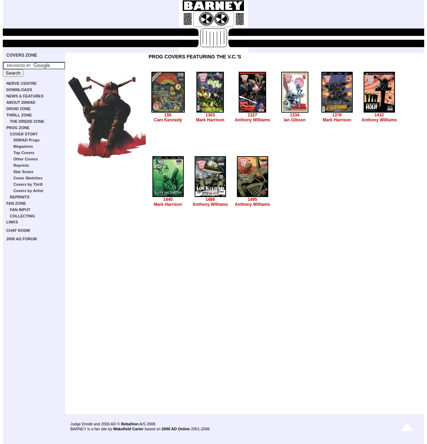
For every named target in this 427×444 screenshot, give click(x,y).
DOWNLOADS (19, 90)
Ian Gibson (295, 120)
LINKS (12, 222)
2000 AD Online (176, 429)
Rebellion (130, 424)
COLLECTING (22, 216)
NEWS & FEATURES (25, 96)
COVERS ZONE (21, 55)
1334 (295, 115)
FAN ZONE (16, 203)
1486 (210, 199)
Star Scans (23, 172)
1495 (252, 199)
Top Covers (23, 153)
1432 (379, 115)
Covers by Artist (28, 191)
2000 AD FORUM (21, 239)
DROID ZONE (18, 109)
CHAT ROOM (18, 230)
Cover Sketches (28, 178)
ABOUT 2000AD (21, 102)
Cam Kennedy (168, 120)
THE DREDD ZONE (27, 121)
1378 (337, 115)
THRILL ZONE (19, 115)
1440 (168, 199)
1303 (210, 115)
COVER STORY (24, 134)
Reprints (21, 165)
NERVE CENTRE (21, 83)
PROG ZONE (18, 128)
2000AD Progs (26, 140)
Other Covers (25, 159)
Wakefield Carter (128, 429)
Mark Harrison (210, 120)
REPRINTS (20, 197)
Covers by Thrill (28, 184)
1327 (252, 115)
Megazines (23, 146)
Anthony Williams (252, 120)
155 (167, 115)
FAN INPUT (20, 210)
